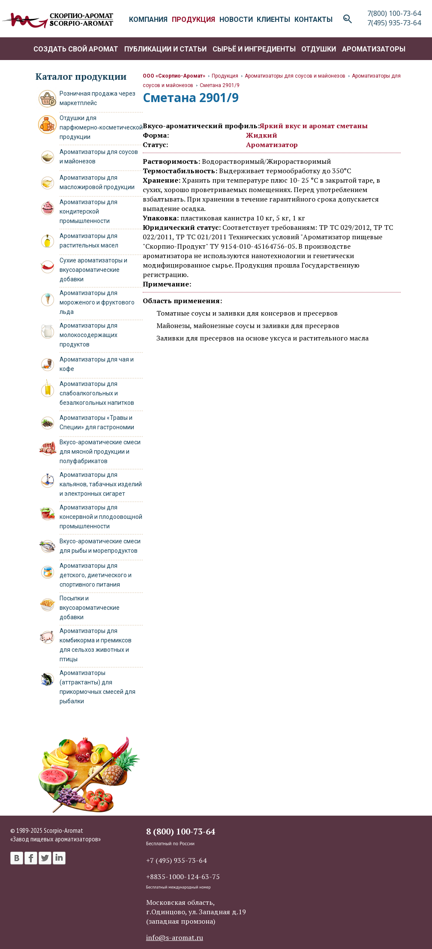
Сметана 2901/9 (220, 85)
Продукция (225, 76)
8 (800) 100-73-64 (180, 831)
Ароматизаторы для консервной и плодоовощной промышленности (101, 517)
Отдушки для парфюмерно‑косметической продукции (101, 127)
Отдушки (318, 49)
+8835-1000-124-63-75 (183, 876)
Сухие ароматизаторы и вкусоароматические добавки (93, 270)
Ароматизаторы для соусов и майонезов (295, 76)
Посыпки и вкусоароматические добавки (90, 608)
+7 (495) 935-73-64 (176, 860)
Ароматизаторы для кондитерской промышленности (88, 211)
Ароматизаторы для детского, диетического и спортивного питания (96, 575)
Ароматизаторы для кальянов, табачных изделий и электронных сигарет (101, 484)
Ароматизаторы (373, 49)
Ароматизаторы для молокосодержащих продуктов (88, 335)
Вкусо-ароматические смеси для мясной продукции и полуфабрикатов (100, 451)
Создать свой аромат (75, 49)
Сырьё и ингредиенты (254, 49)
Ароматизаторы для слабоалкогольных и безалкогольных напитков (97, 393)
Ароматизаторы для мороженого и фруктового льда (97, 302)
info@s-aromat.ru (174, 937)
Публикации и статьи (165, 49)
